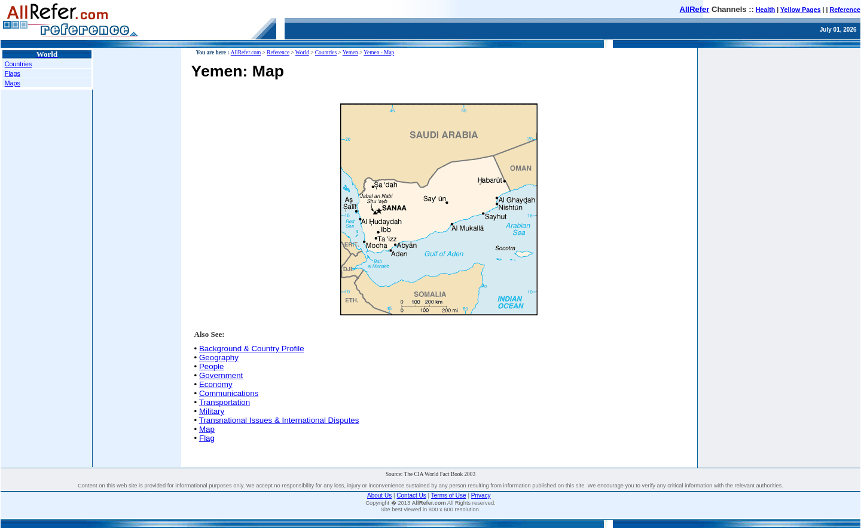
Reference (844, 9)
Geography (219, 357)
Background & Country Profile (251, 348)
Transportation (224, 402)
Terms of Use (448, 495)
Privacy (481, 495)
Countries (18, 63)
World (302, 53)
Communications (228, 393)
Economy (216, 384)
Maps (12, 83)
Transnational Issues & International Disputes (279, 420)
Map (207, 429)
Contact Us (411, 495)
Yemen (350, 53)
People (211, 366)
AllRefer (695, 9)
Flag (207, 438)
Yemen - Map (379, 53)
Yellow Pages (800, 9)
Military (211, 411)
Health (765, 9)
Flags (12, 73)
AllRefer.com (246, 53)
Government (221, 375)
